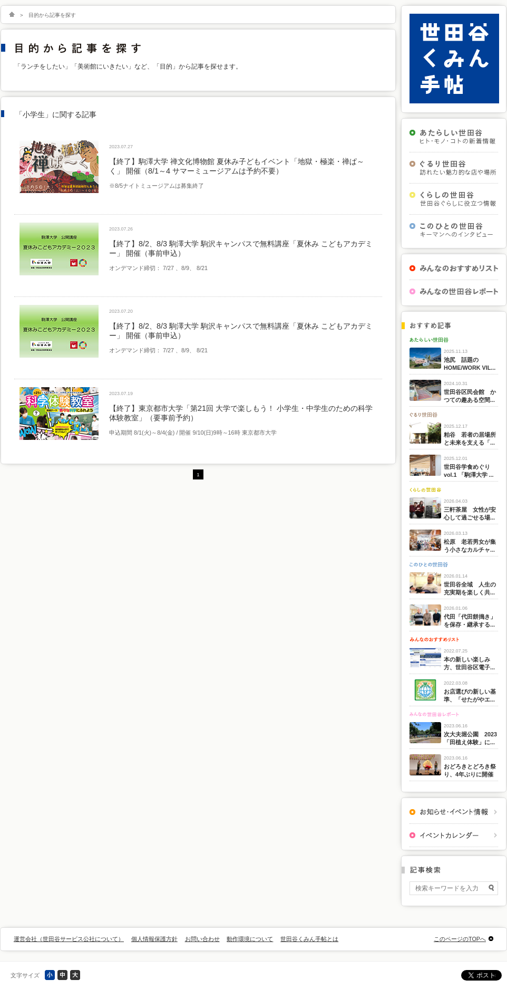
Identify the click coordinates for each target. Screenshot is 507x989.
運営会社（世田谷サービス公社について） (69, 939)
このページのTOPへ (460, 939)
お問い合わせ (202, 939)
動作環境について (250, 939)
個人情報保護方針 (154, 939)
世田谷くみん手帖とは (309, 939)
